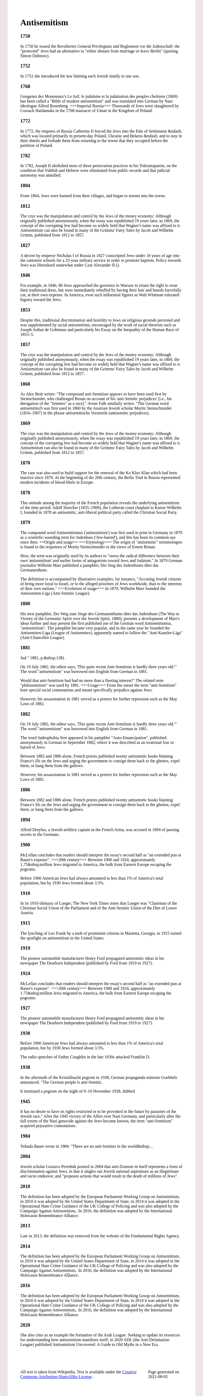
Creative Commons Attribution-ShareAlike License (78, 1374)
